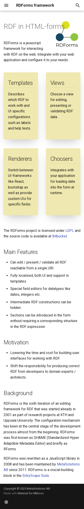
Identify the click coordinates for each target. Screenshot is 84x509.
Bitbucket (59, 236)
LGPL (69, 230)
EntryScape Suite (35, 475)
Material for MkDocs (31, 493)
